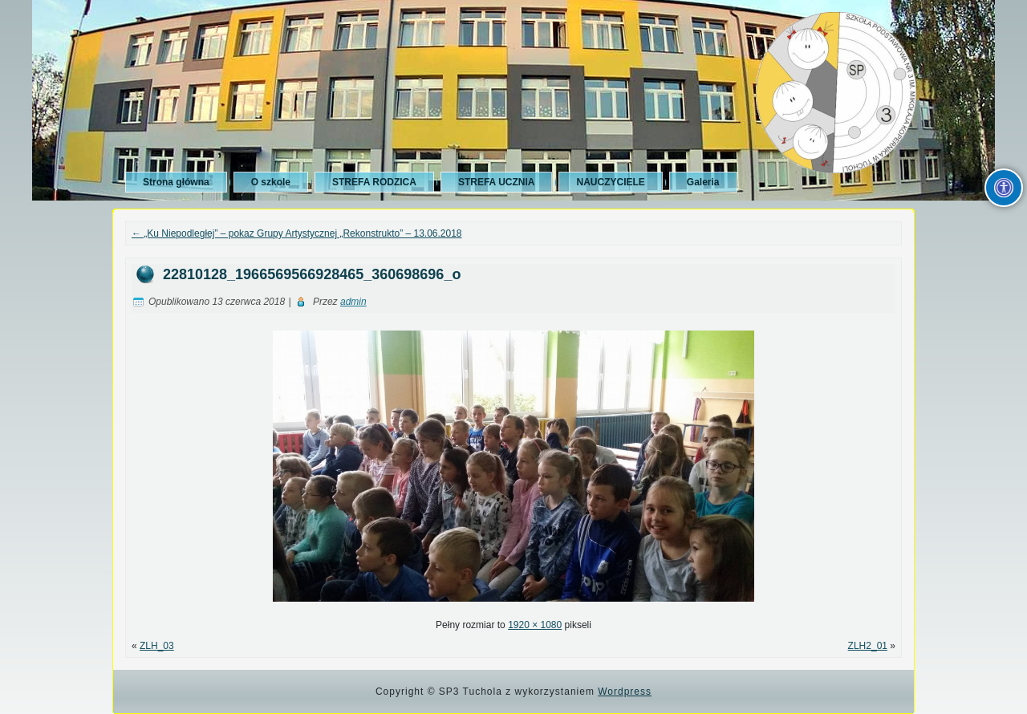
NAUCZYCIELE (610, 182)
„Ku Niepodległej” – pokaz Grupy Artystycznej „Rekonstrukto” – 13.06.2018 (297, 233)
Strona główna (176, 182)
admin (353, 301)
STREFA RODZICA (374, 182)
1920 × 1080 (535, 625)
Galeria (703, 182)
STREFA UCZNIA (496, 182)
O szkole (270, 182)
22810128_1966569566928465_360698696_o (312, 274)
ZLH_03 (157, 645)
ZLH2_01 (867, 645)
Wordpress (625, 691)
